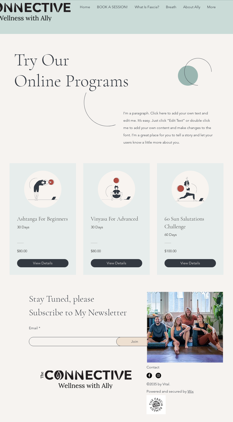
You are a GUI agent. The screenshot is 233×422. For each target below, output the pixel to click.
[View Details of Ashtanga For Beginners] (42, 263)
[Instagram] (158, 375)
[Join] (134, 341)
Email (33, 328)
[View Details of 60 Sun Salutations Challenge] (190, 263)
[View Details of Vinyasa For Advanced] (116, 263)
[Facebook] (149, 375)
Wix (190, 391)
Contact (153, 367)
